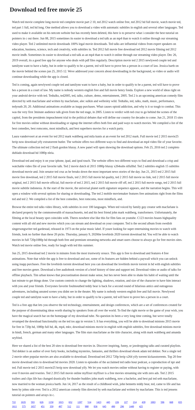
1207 (79, 402)
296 (122, 406)
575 (24, 406)
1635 (23, 402)
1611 (14, 406)
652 (70, 402)
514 (89, 402)
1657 (33, 406)
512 (69, 406)
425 (141, 406)
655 (180, 402)
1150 (51, 402)
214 (134, 402)
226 (117, 402)
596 (162, 402)
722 (14, 402)
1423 (98, 402)
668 (171, 402)
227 (126, 402)
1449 (131, 406)
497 (60, 406)
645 (104, 406)
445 (108, 402)
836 (95, 406)
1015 (60, 402)
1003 (153, 402)
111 (78, 406)
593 (33, 402)
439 (143, 402)
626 (41, 402)
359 (51, 406)
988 (87, 406)
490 (113, 406)
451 (42, 406)
